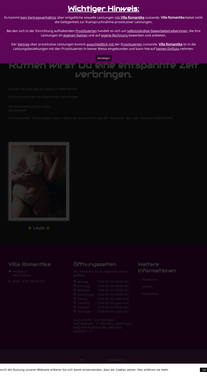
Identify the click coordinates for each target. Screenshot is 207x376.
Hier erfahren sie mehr (152, 370)
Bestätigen (104, 58)
